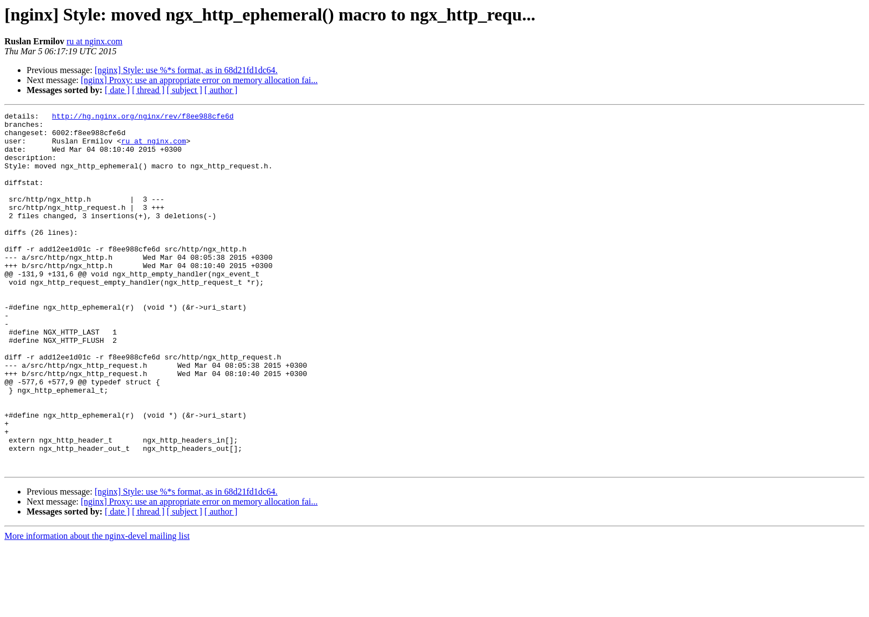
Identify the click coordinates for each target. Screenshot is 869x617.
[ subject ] (184, 90)
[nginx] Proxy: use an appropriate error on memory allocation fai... (199, 80)
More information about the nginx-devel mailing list (97, 607)
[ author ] (221, 90)
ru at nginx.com (94, 41)
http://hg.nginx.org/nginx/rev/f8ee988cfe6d (143, 117)
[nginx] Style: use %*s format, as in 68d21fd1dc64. (186, 70)
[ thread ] (148, 90)
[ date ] (117, 90)
